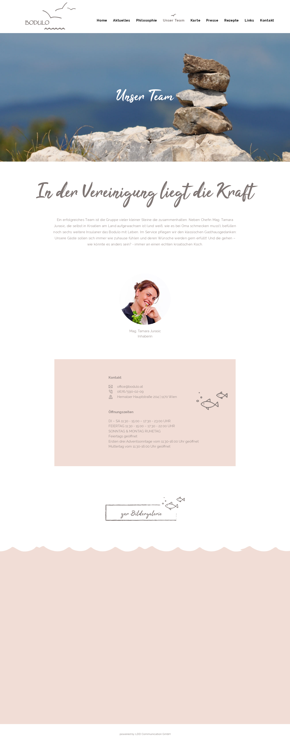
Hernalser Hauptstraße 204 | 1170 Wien (147, 397)
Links (249, 20)
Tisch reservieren (181, 7)
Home (102, 20)
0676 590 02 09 (264, 9)
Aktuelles (121, 20)
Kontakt (267, 20)
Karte (196, 20)
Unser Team (174, 20)
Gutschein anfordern (138, 7)
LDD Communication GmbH (153, 734)
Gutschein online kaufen (225, 7)
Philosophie (146, 20)
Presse (212, 20)
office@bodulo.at (130, 387)
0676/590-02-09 (130, 392)
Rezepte (231, 20)
